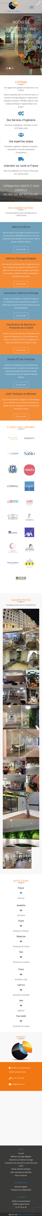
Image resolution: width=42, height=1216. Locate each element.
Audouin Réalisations (26, 1214)
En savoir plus (21, 249)
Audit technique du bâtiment (21, 1172)
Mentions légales (21, 1186)
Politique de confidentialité (21, 1190)
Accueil (21, 1153)
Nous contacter (21, 1175)
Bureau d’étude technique (21, 1169)
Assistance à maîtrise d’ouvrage (21, 1160)
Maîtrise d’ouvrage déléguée (21, 1156)
